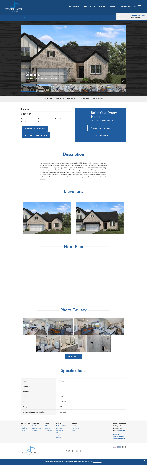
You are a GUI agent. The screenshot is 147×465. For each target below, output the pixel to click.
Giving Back (58, 437)
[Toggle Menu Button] (139, 6)
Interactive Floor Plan (36, 135)
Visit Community (97, 462)
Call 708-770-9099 (101, 128)
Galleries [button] (102, 6)
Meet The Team (59, 430)
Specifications (97, 99)
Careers (73, 430)
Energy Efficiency (59, 435)
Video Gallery (47, 428)
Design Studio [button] (89, 6)
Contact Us (74, 426)
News (57, 433)
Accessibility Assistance (119, 439)
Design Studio (35, 426)
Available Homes (24, 428)
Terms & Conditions (118, 436)
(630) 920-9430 (121, 430)
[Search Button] (134, 6)
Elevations (71, 99)
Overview (48, 99)
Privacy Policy (117, 434)
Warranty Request (75, 428)
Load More (73, 356)
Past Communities (48, 430)
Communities (24, 426)
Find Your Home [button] (74, 6)
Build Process (59, 428)
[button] (134, 7)
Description (59, 99)
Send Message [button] (101, 135)
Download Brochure (35, 129)
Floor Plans (24, 18)
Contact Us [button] (125, 6)
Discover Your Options (36, 428)
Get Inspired (34, 430)
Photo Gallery (83, 99)
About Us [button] (113, 6)
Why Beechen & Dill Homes (62, 426)
